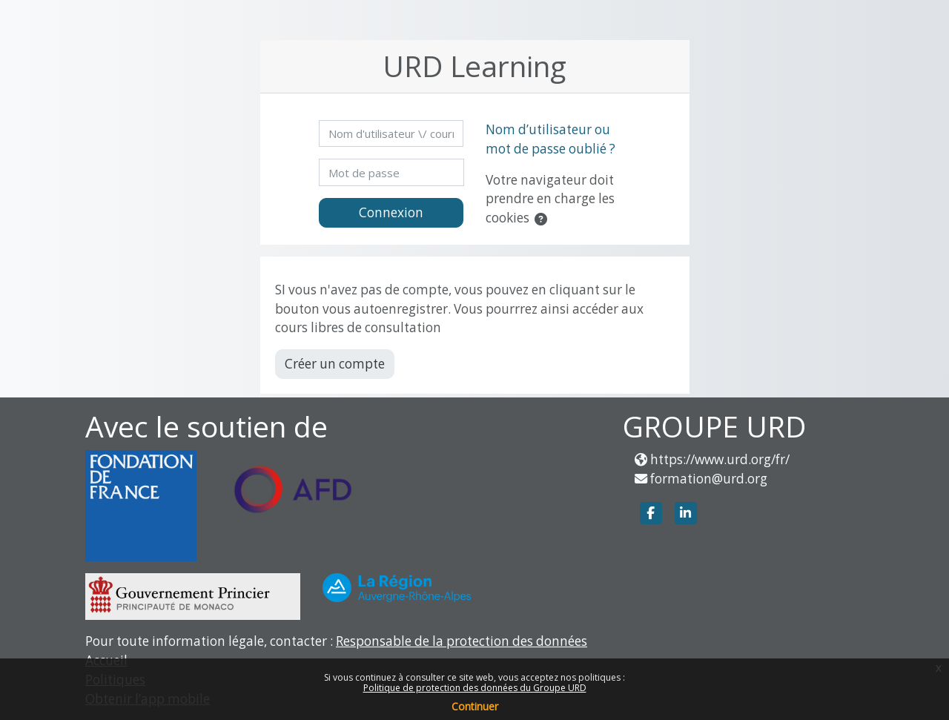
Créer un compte (335, 363)
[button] (543, 219)
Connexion (391, 212)
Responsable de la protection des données (461, 641)
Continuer (475, 706)
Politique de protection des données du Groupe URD (474, 687)
